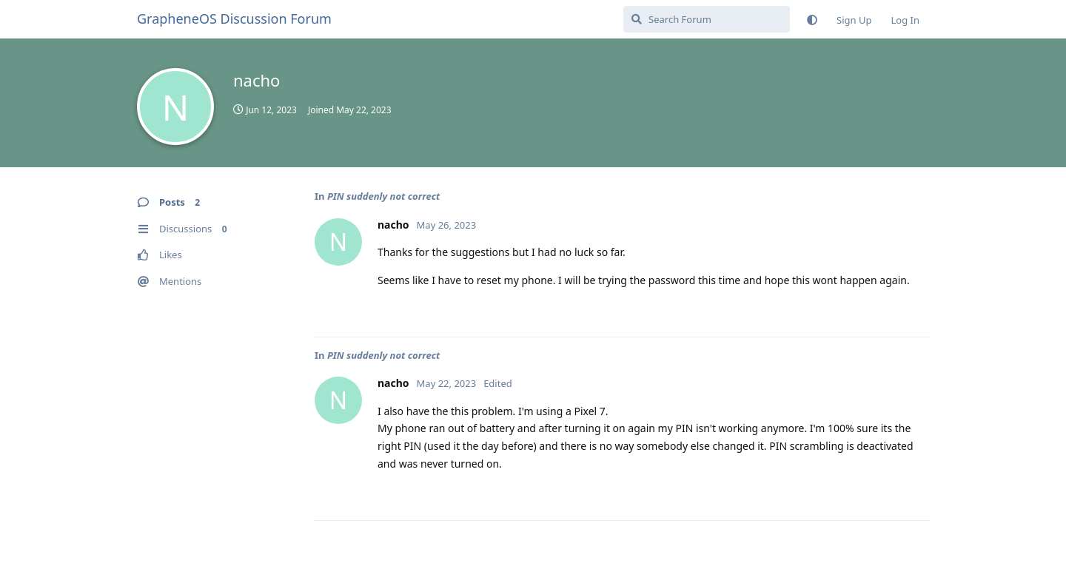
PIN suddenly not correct (383, 196)
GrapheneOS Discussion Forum (234, 18)
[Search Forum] (706, 19)
